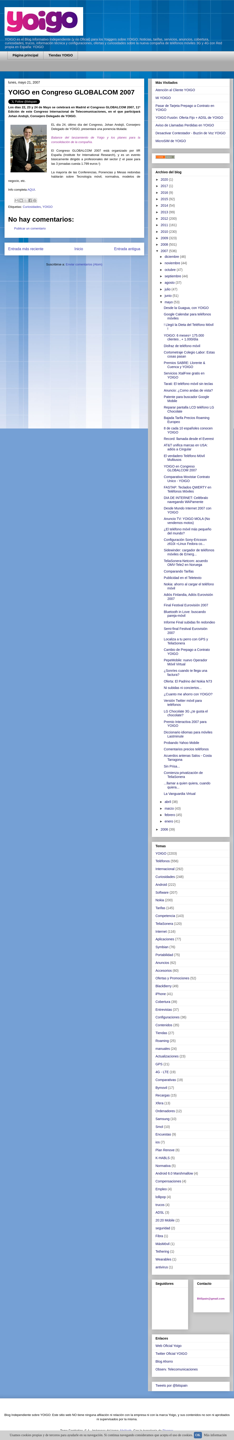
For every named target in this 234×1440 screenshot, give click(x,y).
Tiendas (161, 1033)
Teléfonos (163, 861)
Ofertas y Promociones (172, 978)
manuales (163, 1049)
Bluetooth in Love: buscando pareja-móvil (185, 614)
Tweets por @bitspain (172, 1385)
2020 (165, 179)
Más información (215, 1435)
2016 (165, 192)
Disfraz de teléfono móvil (182, 346)
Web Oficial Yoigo (168, 1346)
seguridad (163, 1228)
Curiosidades (32, 207)
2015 (165, 199)
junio (168, 296)
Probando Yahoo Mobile (181, 743)
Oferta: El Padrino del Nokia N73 (188, 681)
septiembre (173, 276)
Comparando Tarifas (179, 571)
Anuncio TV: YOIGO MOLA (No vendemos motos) (187, 521)
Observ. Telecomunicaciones (177, 1369)
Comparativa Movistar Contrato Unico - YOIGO (187, 479)
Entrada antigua (127, 249)
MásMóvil (163, 1244)
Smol (159, 1127)
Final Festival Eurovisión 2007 (186, 605)
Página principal (25, 55)
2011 (165, 225)
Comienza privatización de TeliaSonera (183, 775)
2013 (165, 212)
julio (168, 289)
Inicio (78, 249)
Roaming (162, 1041)
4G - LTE (162, 1072)
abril (168, 802)
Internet (161, 931)
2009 (165, 238)
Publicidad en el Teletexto (182, 578)
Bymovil (161, 1088)
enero (169, 821)
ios (158, 1142)
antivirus (162, 1267)
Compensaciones (168, 1181)
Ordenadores (165, 1111)
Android (161, 885)
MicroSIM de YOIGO (171, 141)
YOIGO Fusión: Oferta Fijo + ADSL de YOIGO (189, 118)
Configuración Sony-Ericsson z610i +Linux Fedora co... (185, 542)
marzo (170, 808)
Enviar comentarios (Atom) (84, 264)
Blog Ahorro (164, 1361)
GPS (159, 1064)
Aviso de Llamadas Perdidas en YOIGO (185, 125)
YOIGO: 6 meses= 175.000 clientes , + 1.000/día (184, 337)
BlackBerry (164, 986)
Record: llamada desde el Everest (189, 439)
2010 (165, 232)
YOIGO (48, 207)
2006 (165, 829)
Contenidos (164, 1025)
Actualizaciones (167, 1056)
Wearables (164, 1259)
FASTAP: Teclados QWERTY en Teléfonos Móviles (187, 489)
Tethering (162, 1251)
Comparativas (166, 1080)
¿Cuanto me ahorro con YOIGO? (188, 694)
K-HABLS (163, 1158)
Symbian (162, 947)
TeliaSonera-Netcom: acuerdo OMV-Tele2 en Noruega (186, 563)
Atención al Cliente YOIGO (175, 90)
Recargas (163, 1095)
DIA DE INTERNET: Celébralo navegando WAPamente (186, 500)
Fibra (159, 1236)
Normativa (163, 1166)
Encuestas (163, 1134)
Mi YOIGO (163, 98)
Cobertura (163, 1002)
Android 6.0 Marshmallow (174, 1173)
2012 (165, 218)
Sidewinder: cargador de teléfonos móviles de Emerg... (189, 552)
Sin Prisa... (172, 766)
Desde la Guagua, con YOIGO (186, 308)
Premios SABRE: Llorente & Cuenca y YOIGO (184, 365)
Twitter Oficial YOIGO (171, 1353)
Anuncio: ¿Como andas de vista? (188, 390)
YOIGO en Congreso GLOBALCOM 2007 (180, 468)
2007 (165, 251)
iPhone (161, 994)
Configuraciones (168, 1017)
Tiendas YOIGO (60, 55)
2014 (165, 205)
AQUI (31, 189)
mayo (169, 302)
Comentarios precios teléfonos (186, 749)
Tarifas (160, 908)
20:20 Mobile (165, 1220)
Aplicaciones (165, 939)
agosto (170, 282)
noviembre (173, 263)
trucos (160, 1205)
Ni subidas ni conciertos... (183, 688)
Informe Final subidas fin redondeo (189, 622)
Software (162, 892)
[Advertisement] (63, 68)
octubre (171, 270)
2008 (165, 244)
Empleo (161, 1189)
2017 (165, 186)
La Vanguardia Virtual (179, 794)
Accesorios (164, 970)
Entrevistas (164, 1009)
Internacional (165, 869)
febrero (170, 815)
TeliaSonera (164, 924)
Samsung (163, 1119)
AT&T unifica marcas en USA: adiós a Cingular (186, 447)
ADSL (160, 1212)
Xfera (159, 1103)
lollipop (161, 1197)
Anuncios (162, 963)
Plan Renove (165, 1150)
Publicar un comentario (30, 228)
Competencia (165, 916)
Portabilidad (164, 955)
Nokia (160, 900)
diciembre (172, 257)
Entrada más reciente (25, 249)
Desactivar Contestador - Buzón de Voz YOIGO (191, 133)
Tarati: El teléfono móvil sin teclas (188, 384)
